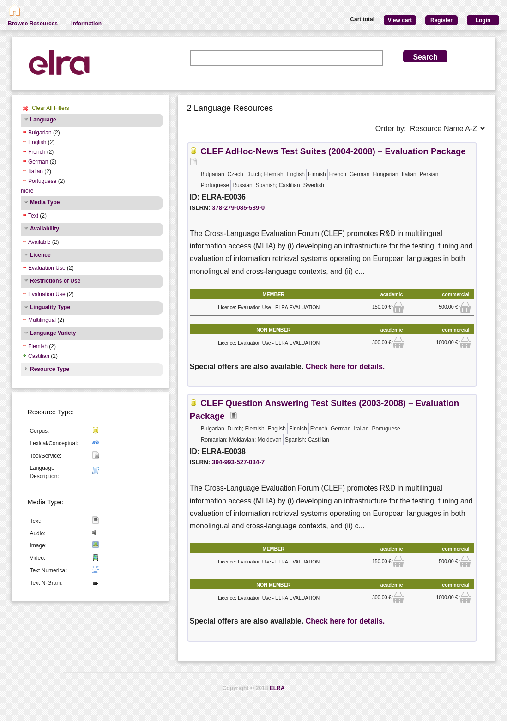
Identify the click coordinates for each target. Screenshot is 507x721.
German (38, 161)
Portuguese (42, 181)
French (36, 152)
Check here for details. (345, 366)
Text (33, 215)
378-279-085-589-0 (238, 207)
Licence (40, 255)
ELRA (277, 688)
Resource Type (49, 369)
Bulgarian (40, 132)
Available (39, 242)
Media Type (45, 202)
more (27, 191)
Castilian (38, 356)
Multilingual (42, 320)
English (37, 142)
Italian (35, 171)
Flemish (38, 346)
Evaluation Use (47, 268)
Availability (44, 228)
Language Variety (53, 333)
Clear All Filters (50, 108)
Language (43, 119)
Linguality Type (50, 307)
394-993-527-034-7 (238, 462)
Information (86, 23)
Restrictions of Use (55, 281)
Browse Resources (33, 23)
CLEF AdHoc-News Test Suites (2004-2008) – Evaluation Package (332, 151)
